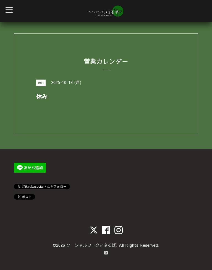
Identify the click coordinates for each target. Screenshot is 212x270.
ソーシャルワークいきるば (91, 245)
